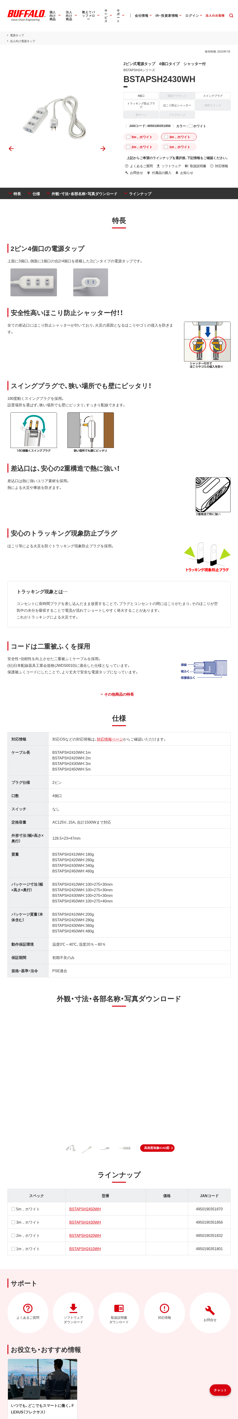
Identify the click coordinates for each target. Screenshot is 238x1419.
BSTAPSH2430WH (85, 1218)
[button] (157, 1144)
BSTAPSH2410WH (85, 1245)
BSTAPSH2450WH (85, 1205)
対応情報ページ (110, 735)
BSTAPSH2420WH (85, 1232)
